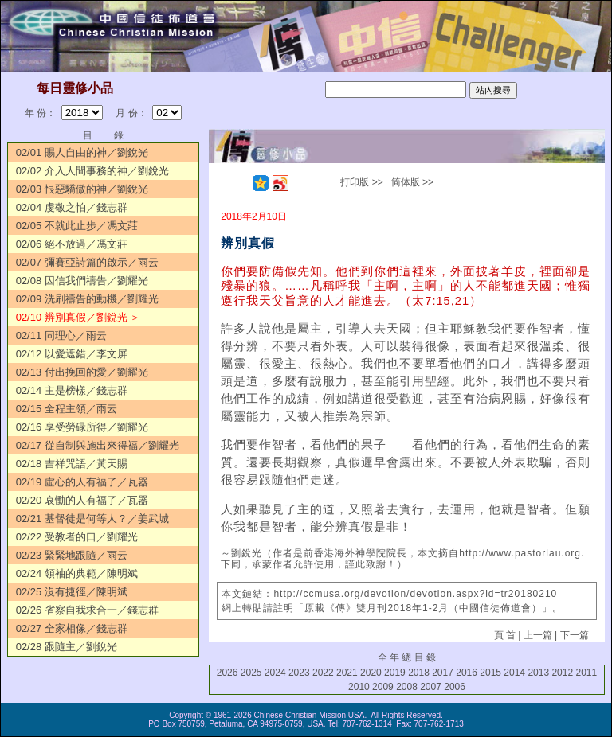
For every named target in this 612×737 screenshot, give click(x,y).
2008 (407, 686)
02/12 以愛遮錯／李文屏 (72, 354)
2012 (562, 672)
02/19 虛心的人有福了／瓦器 (82, 482)
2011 (586, 672)
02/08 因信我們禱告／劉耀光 (82, 281)
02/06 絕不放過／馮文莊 (72, 244)
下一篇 (574, 635)
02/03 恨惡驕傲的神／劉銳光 (82, 189)
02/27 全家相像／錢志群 (72, 628)
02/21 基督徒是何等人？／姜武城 (92, 518)
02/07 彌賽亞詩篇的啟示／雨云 (87, 262)
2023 (299, 672)
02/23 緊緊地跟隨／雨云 (72, 555)
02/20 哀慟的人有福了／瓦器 (82, 500)
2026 (227, 672)
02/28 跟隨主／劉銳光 (66, 647)
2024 (275, 672)
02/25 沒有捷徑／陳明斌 (72, 592)
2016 (466, 672)
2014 (514, 672)
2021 (347, 672)
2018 (419, 672)
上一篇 (538, 635)
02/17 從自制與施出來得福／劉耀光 (97, 445)
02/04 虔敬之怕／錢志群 (72, 207)
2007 (430, 686)
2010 (359, 686)
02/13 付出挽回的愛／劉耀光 (82, 372)
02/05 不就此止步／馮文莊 (77, 226)
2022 (323, 672)
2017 (442, 672)
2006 (454, 686)
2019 (395, 672)
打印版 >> (361, 182)
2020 (371, 672)
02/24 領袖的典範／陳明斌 (77, 573)
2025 (251, 672)
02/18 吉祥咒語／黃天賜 (72, 464)
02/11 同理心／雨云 (61, 335)
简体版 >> (412, 182)
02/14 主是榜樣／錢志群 (72, 390)
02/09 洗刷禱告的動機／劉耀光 (87, 299)
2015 (490, 672)
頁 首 (505, 635)
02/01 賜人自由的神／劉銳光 (82, 152)
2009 (383, 686)
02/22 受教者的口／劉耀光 (77, 537)
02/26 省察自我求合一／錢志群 (87, 610)
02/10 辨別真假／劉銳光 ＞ (78, 317)
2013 (538, 672)
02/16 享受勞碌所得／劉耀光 (82, 427)
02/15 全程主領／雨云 (66, 409)
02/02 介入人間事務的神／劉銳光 (92, 171)
